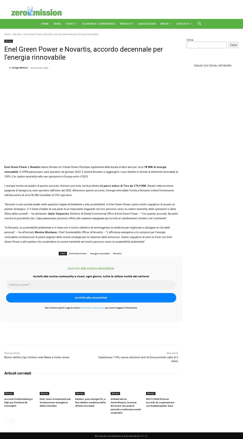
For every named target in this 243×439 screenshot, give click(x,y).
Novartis (117, 253)
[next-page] (12, 417)
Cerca (190, 39)
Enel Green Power (78, 253)
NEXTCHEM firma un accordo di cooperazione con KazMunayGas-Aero (161, 402)
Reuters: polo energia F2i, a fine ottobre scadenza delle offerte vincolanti (90, 402)
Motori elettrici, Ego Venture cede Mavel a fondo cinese (36, 357)
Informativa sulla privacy (92, 307)
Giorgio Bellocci (20, 67)
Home (7, 34)
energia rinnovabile (100, 253)
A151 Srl (143, 431)
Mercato (17, 34)
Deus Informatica (212, 435)
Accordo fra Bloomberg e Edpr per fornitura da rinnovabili (18, 402)
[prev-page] (6, 417)
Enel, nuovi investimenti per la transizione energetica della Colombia (55, 402)
